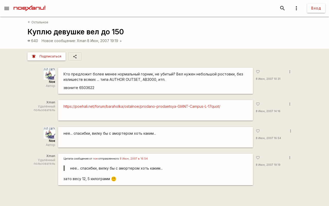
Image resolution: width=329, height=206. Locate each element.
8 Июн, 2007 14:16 (268, 111)
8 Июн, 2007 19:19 (104, 40)
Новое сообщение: (59, 40)
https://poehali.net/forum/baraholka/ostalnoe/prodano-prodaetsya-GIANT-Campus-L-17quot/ (141, 106)
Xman (81, 40)
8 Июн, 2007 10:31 (268, 79)
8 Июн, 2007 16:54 (268, 138)
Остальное (38, 22)
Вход (316, 8)
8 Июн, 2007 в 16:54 (134, 158)
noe (95, 158)
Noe (52, 82)
